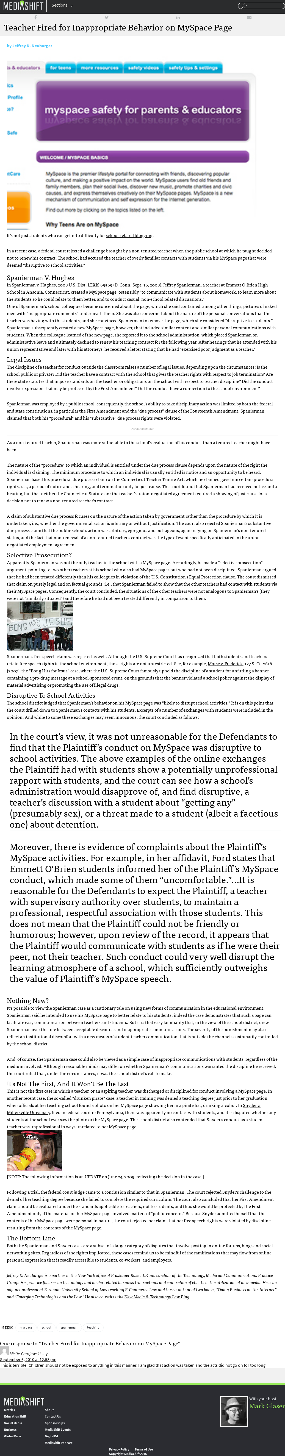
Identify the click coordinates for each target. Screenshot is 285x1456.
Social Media (13, 1423)
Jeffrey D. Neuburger (32, 46)
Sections (60, 5)
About (49, 1410)
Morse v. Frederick (225, 663)
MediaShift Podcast (59, 1443)
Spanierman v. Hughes (34, 284)
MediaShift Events (58, 1429)
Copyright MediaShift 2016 (128, 1454)
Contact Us (53, 1416)
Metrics (9, 1410)
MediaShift (24, 1400)
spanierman (69, 1327)
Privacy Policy (119, 1449)
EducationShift (15, 1416)
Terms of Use (144, 1449)
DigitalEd (51, 1436)
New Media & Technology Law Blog (156, 1296)
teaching (93, 1327)
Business (10, 1429)
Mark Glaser (267, 1405)
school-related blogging (129, 235)
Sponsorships (55, 1423)
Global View (12, 1436)
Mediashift (23, 5)
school (46, 1327)
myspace (26, 1327)
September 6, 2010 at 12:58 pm (28, 1359)
